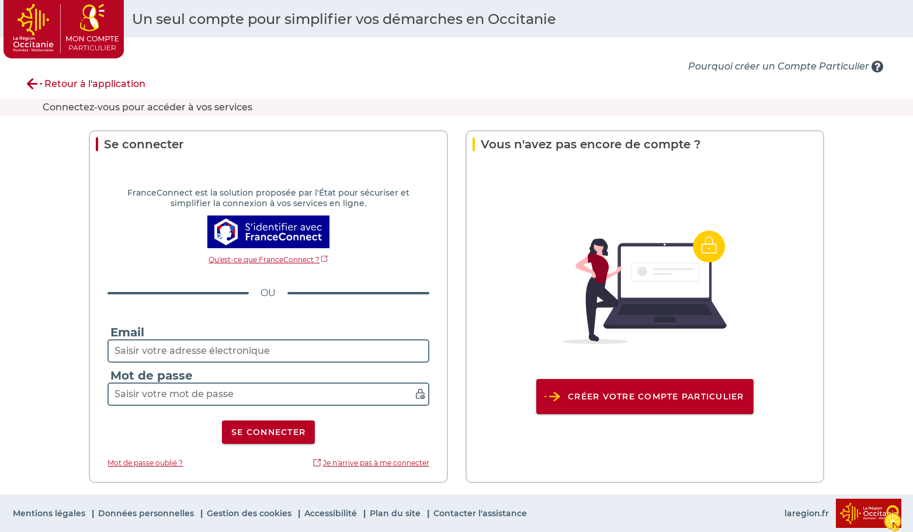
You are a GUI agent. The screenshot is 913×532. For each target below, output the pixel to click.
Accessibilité (331, 513)
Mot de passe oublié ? (145, 462)
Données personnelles (147, 513)
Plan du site (396, 513)
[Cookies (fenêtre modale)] (892, 515)
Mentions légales (50, 513)
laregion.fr (806, 513)
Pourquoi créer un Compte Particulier (778, 66)
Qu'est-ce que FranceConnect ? (264, 259)
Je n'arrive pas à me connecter (376, 462)
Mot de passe (151, 375)
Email (127, 332)
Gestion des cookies (250, 513)
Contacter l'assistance (480, 513)
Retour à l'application (94, 83)
